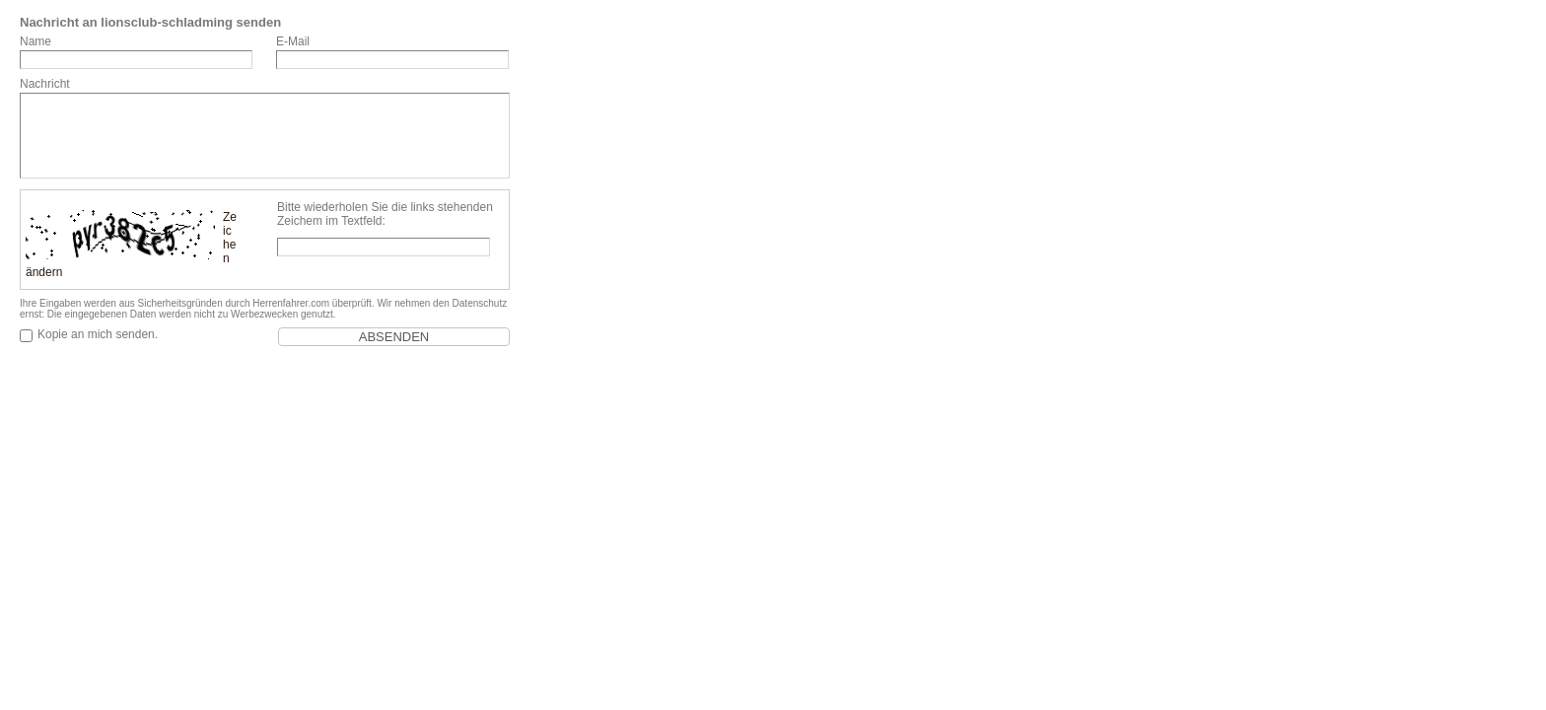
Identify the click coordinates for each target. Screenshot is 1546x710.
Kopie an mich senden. (97, 334)
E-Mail (293, 41)
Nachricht (45, 84)
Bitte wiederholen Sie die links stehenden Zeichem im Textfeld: (385, 214)
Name (35, 41)
